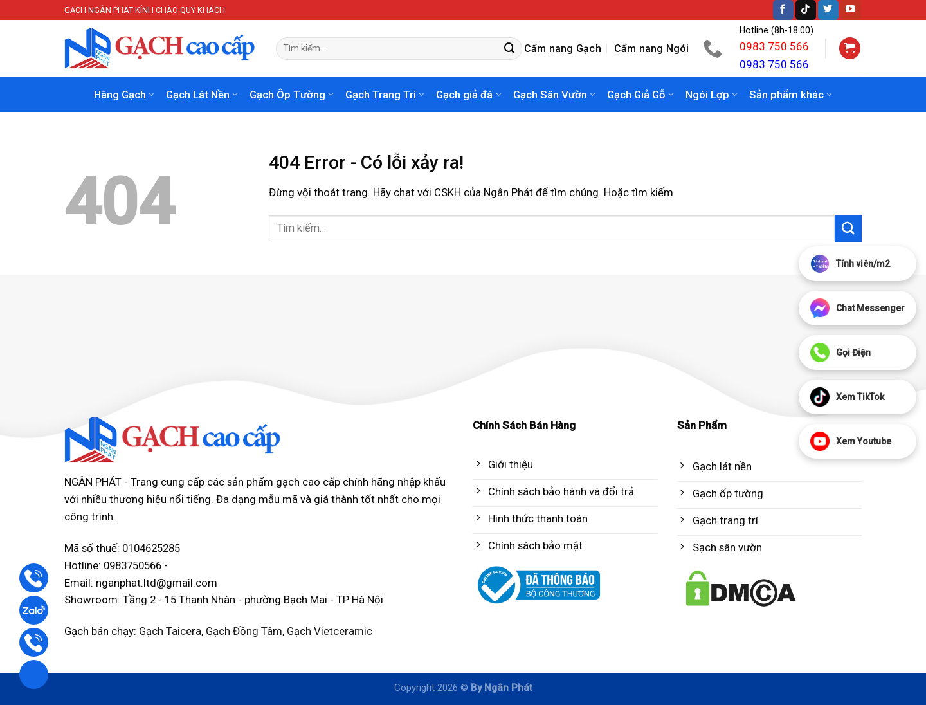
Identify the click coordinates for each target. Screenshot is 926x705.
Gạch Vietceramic (329, 631)
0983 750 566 (774, 46)
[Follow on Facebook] (783, 10)
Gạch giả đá (468, 94)
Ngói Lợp (711, 94)
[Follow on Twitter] (828, 10)
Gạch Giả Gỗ (640, 94)
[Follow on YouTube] (850, 10)
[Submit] (510, 48)
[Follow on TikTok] (805, 10)
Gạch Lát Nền (202, 94)
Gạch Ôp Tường (292, 94)
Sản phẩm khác (790, 94)
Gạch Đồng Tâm (244, 631)
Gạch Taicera (170, 631)
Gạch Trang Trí (384, 94)
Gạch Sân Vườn (554, 94)
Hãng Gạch (124, 94)
